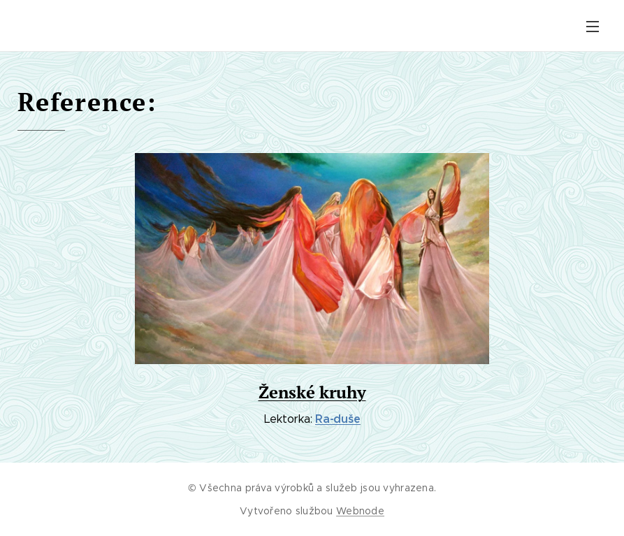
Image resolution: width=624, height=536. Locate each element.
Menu (592, 26)
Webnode (360, 511)
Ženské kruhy (312, 392)
